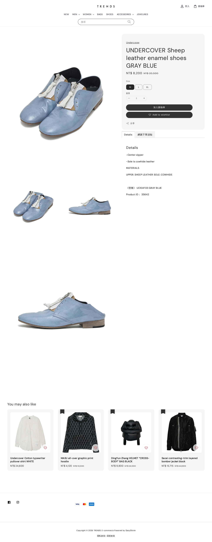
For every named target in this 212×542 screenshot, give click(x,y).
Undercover (133, 42)
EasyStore (131, 530)
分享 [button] (130, 123)
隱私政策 (101, 536)
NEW (66, 14)
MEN (74, 14)
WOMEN (87, 14)
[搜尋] (129, 22)
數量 (128, 93)
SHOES (109, 14)
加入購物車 (159, 107)
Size (128, 81)
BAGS (100, 14)
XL (147, 87)
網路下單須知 (145, 134)
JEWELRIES (142, 14)
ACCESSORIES (124, 14)
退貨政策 (111, 536)
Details (128, 134)
